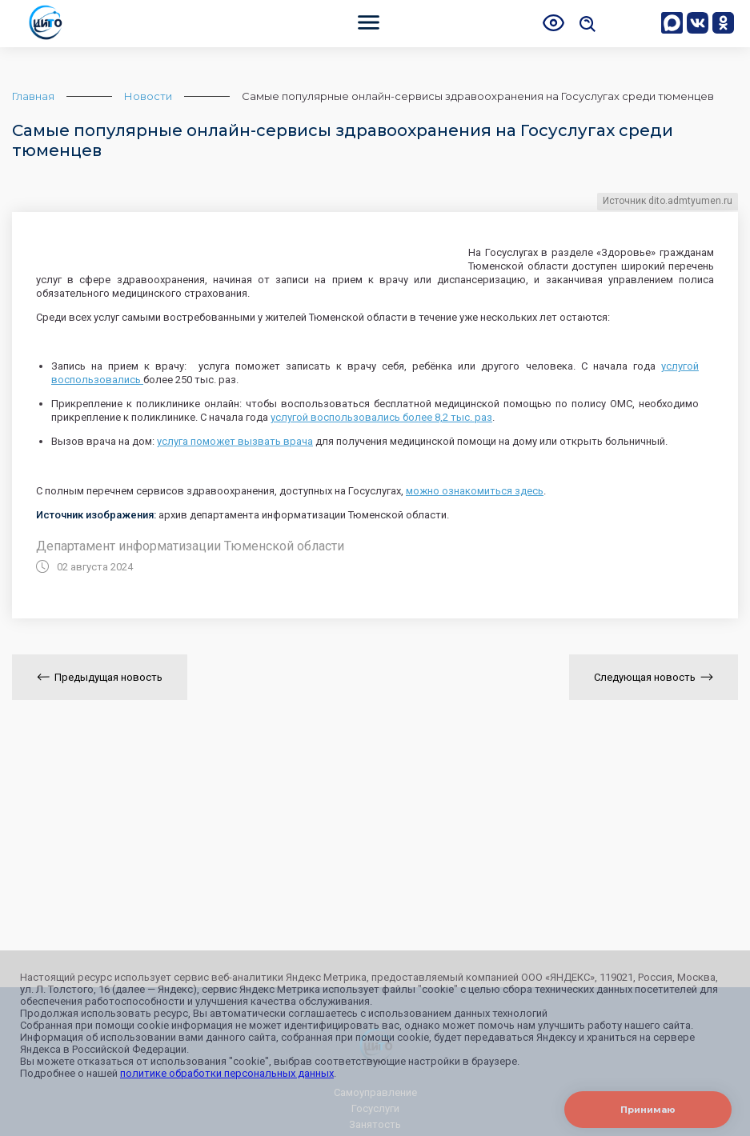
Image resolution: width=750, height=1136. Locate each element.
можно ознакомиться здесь (474, 491)
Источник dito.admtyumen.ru (667, 200)
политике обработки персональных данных (227, 1073)
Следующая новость (653, 677)
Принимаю (648, 1109)
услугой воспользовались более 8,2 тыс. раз (381, 417)
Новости (148, 96)
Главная (33, 96)
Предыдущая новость (99, 677)
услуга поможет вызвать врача (235, 441)
